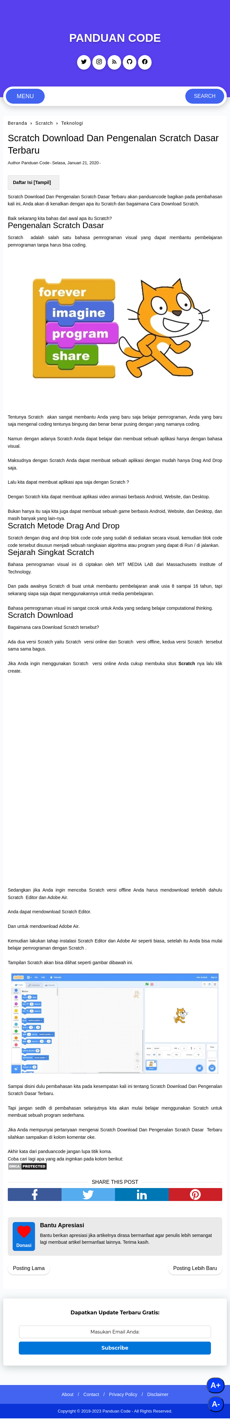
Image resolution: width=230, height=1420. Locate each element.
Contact (90, 1396)
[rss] (114, 62)
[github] (129, 62)
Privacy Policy (123, 1396)
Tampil (42, 183)
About (66, 1396)
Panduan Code (115, 37)
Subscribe (115, 1349)
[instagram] (99, 62)
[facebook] (145, 62)
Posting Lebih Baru (195, 1269)
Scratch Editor (76, 913)
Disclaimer (159, 1396)
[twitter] (84, 62)
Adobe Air (68, 927)
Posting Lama (29, 1269)
